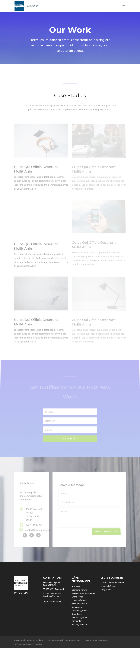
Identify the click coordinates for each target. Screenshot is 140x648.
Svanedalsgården (80, 617)
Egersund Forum (79, 590)
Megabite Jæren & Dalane (69, 640)
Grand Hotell (77, 596)
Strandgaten (77, 614)
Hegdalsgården (79, 600)
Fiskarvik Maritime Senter (83, 593)
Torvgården (77, 621)
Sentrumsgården (79, 610)
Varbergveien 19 (79, 624)
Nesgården (77, 607)
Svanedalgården (107, 586)
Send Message (106, 531)
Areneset (76, 586)
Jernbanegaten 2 (79, 603)
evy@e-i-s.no (55, 596)
